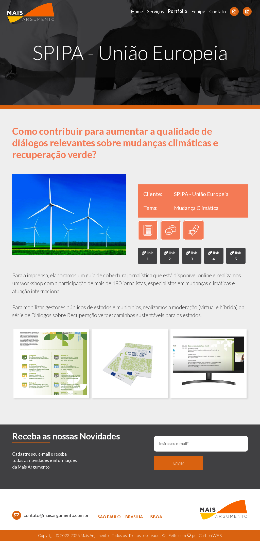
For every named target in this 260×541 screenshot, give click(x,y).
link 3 (191, 255)
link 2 (169, 255)
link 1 (147, 255)
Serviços (155, 11)
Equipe (198, 11)
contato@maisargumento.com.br (56, 515)
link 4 (213, 255)
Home (137, 11)
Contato (217, 11)
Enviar (178, 462)
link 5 (235, 255)
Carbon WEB (210, 535)
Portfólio (177, 11)
